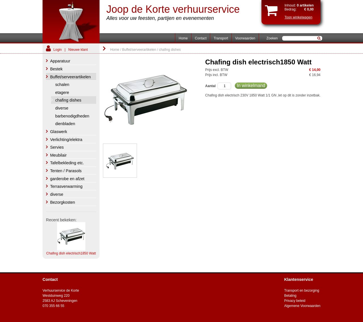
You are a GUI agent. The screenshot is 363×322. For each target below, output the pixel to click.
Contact (200, 38)
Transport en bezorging (301, 290)
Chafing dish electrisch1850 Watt (71, 253)
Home (183, 38)
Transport (221, 38)
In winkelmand (251, 85)
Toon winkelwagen (298, 17)
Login (57, 50)
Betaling (290, 296)
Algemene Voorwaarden (302, 306)
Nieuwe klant (78, 50)
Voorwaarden (245, 38)
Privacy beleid (294, 301)
